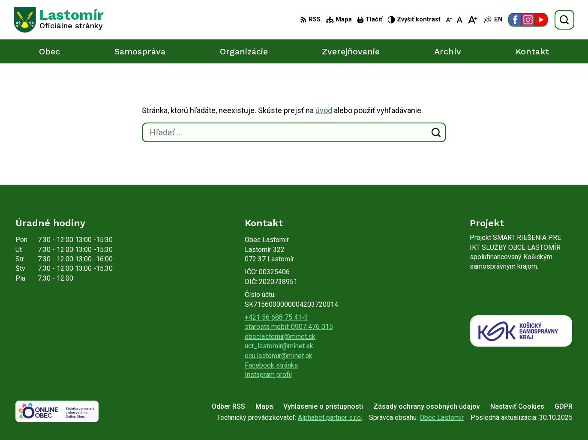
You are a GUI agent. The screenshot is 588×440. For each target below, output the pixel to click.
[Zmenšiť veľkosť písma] (448, 20)
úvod (323, 110)
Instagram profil (268, 375)
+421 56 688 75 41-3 (276, 317)
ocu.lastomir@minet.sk (278, 356)
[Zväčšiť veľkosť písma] (472, 20)
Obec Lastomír (442, 417)
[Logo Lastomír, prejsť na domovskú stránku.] (59, 20)
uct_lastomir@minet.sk (279, 346)
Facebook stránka (271, 365)
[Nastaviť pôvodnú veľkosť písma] (459, 20)
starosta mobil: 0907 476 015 (289, 327)
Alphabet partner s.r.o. (330, 417)
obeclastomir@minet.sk (280, 336)
